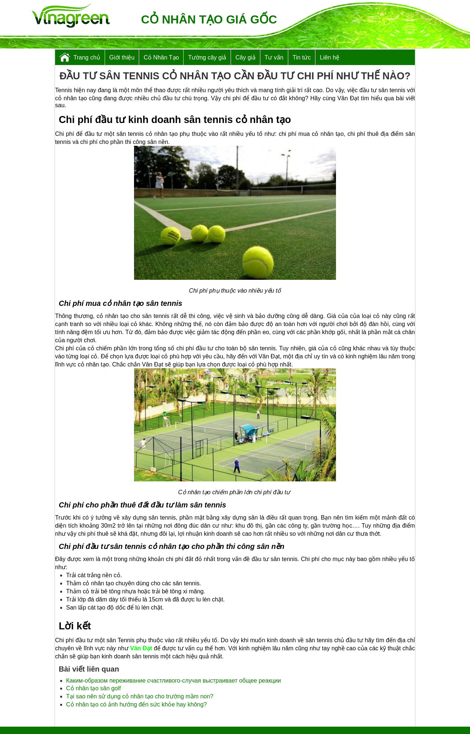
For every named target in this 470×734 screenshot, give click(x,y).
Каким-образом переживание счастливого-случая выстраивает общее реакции (173, 680)
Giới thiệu (122, 57)
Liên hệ (329, 57)
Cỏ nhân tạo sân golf (93, 688)
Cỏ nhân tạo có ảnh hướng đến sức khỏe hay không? (136, 704)
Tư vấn (274, 57)
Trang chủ (86, 57)
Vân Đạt (141, 648)
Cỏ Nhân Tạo (161, 57)
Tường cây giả (207, 57)
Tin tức (302, 57)
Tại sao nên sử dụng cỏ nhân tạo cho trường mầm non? (139, 696)
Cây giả (245, 57)
